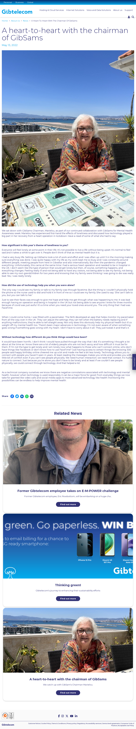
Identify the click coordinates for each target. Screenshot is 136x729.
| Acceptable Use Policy (125, 725)
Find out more (68, 504)
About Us (15, 21)
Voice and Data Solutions (99, 10)
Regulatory (81, 723)
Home (5, 21)
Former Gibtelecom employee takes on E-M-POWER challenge (68, 491)
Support (129, 10)
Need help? (134, 343)
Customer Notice (34, 723)
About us (117, 10)
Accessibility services (93, 723)
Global (30, 2)
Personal (8, 2)
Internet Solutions (75, 10)
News (25, 21)
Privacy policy (71, 723)
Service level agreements (111, 723)
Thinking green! (68, 585)
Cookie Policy (46, 723)
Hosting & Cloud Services (52, 10)
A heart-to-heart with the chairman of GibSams (68, 679)
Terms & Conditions (59, 723)
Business (19, 2)
